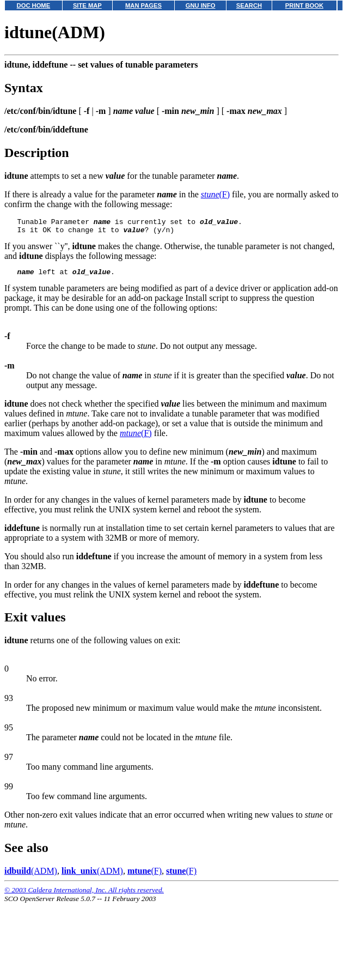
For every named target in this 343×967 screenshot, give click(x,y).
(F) (215, 194)
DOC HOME (34, 5)
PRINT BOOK (304, 5)
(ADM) (30, 875)
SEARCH (249, 5)
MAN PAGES (143, 5)
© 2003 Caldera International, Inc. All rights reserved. (84, 895)
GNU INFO (201, 5)
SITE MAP (87, 5)
